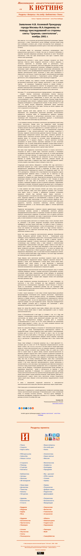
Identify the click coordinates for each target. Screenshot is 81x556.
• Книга (45, 449)
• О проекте (24, 463)
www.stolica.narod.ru (58, 403)
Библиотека (51, 14)
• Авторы (23, 476)
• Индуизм (23, 509)
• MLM (45, 532)
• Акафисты (47, 465)
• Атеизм (23, 529)
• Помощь (23, 465)
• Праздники (47, 469)
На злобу (40, 14)
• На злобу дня (48, 447)
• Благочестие (25, 500)
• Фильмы (23, 478)
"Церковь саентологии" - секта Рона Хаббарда (49, 18)
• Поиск (22, 445)
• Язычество (24, 532)
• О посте (23, 503)
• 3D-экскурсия (25, 480)
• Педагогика (47, 492)
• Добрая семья (48, 489)
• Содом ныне (48, 523)
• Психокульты (25, 536)
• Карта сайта (24, 449)
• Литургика (24, 494)
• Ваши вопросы (49, 445)
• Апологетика (48, 454)
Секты (33, 18)
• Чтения (46, 478)
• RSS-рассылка (25, 454)
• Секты (22, 534)
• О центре (23, 467)
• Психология (48, 487)
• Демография (48, 494)
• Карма (22, 512)
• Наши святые (48, 456)
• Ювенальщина (49, 520)
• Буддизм (23, 507)
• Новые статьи (25, 458)
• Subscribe (24, 456)
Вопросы (31, 14)
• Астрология (48, 514)
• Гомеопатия (48, 512)
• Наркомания (48, 525)
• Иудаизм (23, 518)
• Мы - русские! (48, 474)
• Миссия (46, 458)
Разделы (22, 14)
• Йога (22, 514)
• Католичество (25, 520)
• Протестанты (25, 523)
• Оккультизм (48, 507)
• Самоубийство (49, 536)
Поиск (59, 14)
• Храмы (46, 480)
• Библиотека (24, 474)
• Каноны (23, 492)
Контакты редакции (40, 549)
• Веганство (47, 509)
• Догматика (24, 487)
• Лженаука (47, 529)
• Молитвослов (48, 463)
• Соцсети (23, 447)
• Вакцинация (48, 503)
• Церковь (23, 498)
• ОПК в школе (48, 476)
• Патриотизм (48, 498)
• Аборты (46, 518)
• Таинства (23, 489)
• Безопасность (48, 500)
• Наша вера (24, 485)
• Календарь (47, 467)
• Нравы (46, 485)
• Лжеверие (24, 525)
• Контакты (23, 469)
